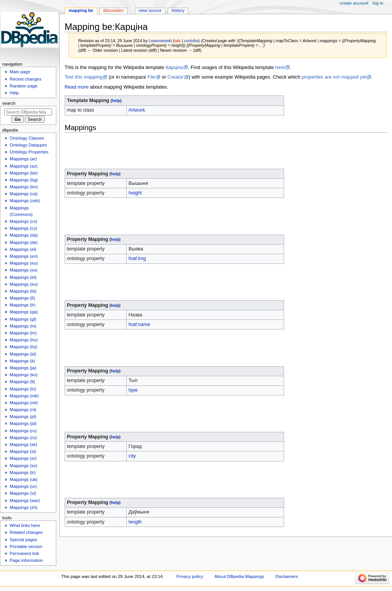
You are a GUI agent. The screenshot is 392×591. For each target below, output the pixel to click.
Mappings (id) (23, 354)
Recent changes (25, 79)
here (280, 67)
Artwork (137, 110)
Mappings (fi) (22, 298)
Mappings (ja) (23, 367)
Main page (20, 71)
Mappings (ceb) (25, 200)
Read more (77, 87)
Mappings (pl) (23, 416)
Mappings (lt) (22, 381)
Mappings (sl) (23, 451)
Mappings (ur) (23, 486)
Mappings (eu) (24, 284)
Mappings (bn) (24, 186)
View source (150, 10)
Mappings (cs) (23, 221)
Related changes (26, 532)
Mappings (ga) (24, 311)
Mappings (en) (24, 256)
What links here (25, 525)
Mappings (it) (22, 361)
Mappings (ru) (23, 430)
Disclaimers (286, 576)
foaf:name (139, 324)
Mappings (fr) (22, 305)
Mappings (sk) (23, 444)
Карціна (174, 67)
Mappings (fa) (23, 291)
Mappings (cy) (23, 228)
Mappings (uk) (24, 479)
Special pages (23, 539)
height (135, 193)
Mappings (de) (24, 242)
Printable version (26, 546)
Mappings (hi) (23, 326)
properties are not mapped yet (334, 77)
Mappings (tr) (22, 472)
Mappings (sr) (23, 458)
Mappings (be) (24, 173)
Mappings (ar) (23, 158)
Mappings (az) (24, 166)
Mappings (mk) (24, 395)
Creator (175, 77)
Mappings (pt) (23, 423)
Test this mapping (84, 77)
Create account (354, 3)
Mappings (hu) (24, 339)
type (133, 390)
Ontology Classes (27, 138)
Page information (26, 560)
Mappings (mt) (24, 402)
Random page (23, 86)
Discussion (113, 10)
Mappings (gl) (23, 319)
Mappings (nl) (23, 409)
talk (177, 40)
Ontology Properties (29, 152)
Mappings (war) (25, 500)
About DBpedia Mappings (239, 576)
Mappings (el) (23, 249)
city (132, 456)
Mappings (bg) (24, 180)
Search (9, 103)
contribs (191, 40)
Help (14, 93)
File (151, 77)
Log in (378, 3)
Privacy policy (189, 576)
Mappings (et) (23, 277)
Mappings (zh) (24, 507)
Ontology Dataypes (28, 145)
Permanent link (24, 553)
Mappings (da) (24, 235)
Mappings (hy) (24, 346)
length (135, 522)
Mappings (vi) (23, 493)
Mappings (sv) (23, 465)
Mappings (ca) (24, 193)
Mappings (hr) (23, 333)
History (178, 10)
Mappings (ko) (24, 374)
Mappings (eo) (24, 263)
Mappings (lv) (23, 389)
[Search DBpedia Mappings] (28, 112)
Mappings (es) (24, 270)
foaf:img (137, 258)
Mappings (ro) (23, 437)
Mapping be (81, 10)
